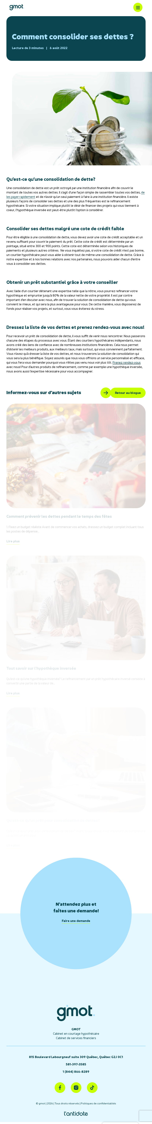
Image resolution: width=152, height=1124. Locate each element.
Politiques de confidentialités (98, 1103)
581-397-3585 (76, 1064)
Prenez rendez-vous (127, 362)
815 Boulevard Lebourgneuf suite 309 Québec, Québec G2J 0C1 (76, 1057)
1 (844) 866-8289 (76, 1071)
